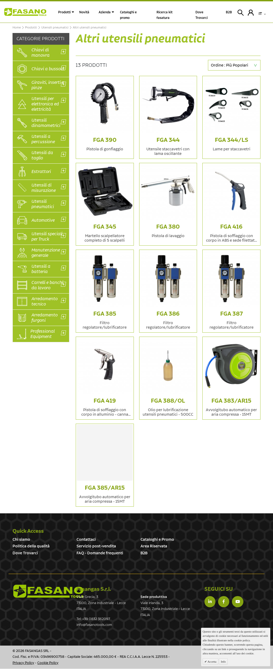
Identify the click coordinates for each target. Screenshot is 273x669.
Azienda (105, 12)
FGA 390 (105, 140)
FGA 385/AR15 (105, 488)
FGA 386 (168, 314)
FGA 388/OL (168, 401)
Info (223, 661)
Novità (84, 12)
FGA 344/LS (231, 140)
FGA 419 (105, 401)
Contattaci (86, 539)
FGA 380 (168, 227)
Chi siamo (21, 539)
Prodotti (64, 12)
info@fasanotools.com (94, 624)
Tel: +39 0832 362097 (93, 619)
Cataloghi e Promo (157, 539)
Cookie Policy (47, 663)
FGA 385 (104, 314)
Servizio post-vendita (96, 546)
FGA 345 (104, 227)
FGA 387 (231, 314)
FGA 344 (168, 140)
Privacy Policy (23, 663)
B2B (143, 553)
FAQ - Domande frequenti (100, 553)
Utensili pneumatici (55, 28)
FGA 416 (231, 227)
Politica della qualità (31, 546)
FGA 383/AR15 (231, 401)
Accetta (211, 661)
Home (17, 28)
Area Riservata (153, 546)
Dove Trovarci (25, 553)
